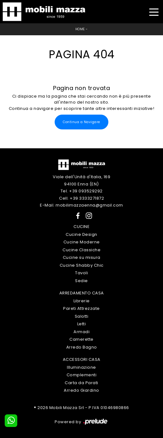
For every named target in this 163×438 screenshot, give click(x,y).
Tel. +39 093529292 (82, 191)
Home (80, 29)
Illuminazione (81, 367)
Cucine (81, 227)
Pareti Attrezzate (81, 308)
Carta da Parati (81, 383)
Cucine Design (81, 234)
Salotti (82, 316)
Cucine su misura (82, 257)
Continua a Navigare (81, 122)
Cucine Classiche (81, 250)
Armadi (81, 332)
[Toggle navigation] (154, 11)
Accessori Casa (82, 359)
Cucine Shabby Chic (82, 265)
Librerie (81, 301)
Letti (81, 324)
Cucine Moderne (81, 242)
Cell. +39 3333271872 (81, 198)
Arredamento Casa (81, 293)
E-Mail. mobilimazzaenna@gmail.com (81, 205)
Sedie (81, 281)
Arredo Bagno (81, 347)
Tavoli (81, 273)
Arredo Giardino (81, 390)
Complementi (82, 375)
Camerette (81, 339)
